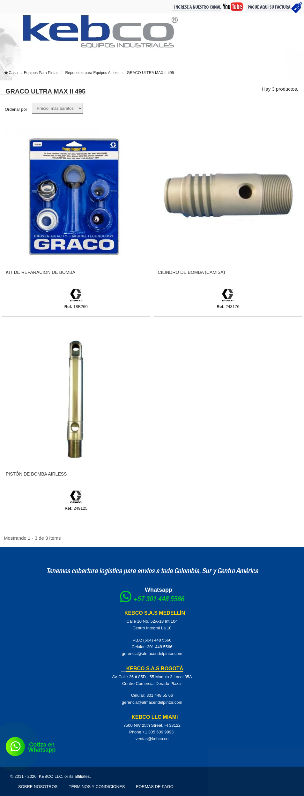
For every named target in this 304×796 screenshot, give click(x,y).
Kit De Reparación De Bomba (40, 272)
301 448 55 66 (159, 695)
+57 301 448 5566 (158, 599)
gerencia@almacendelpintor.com (152, 653)
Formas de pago (155, 786)
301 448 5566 (160, 646)
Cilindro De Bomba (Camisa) (191, 272)
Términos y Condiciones (97, 786)
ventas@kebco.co (152, 738)
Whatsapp (158, 590)
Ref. (68, 306)
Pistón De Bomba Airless (36, 474)
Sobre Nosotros (38, 786)
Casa (11, 73)
